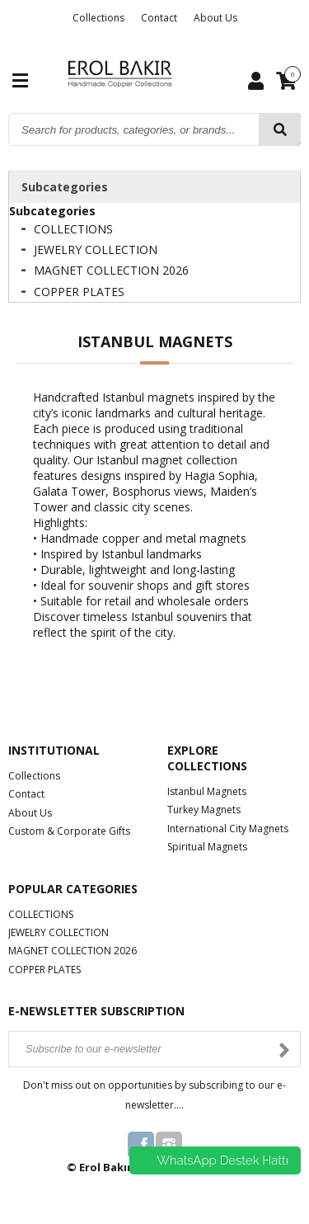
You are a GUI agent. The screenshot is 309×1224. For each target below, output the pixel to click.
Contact (159, 18)
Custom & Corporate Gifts (69, 831)
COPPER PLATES (79, 291)
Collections (98, 18)
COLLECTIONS (73, 229)
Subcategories (64, 187)
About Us (215, 18)
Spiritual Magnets (207, 847)
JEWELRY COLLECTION (95, 249)
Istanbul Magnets (206, 791)
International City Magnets (227, 828)
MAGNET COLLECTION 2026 (111, 270)
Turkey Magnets (204, 810)
